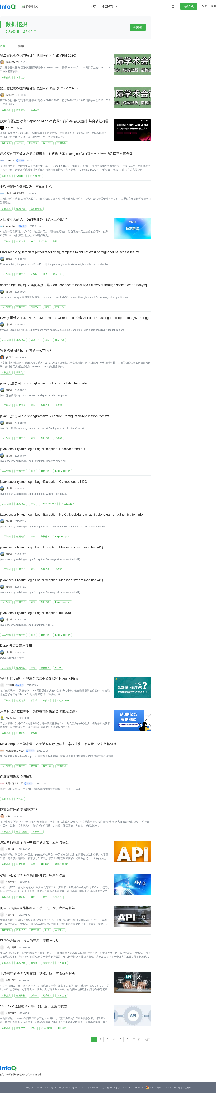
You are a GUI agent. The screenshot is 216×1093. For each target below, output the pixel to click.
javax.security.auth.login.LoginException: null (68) (35, 613)
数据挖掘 (6, 77)
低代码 (34, 700)
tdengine (20, 176)
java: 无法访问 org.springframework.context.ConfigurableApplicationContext (54, 416)
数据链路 (47, 143)
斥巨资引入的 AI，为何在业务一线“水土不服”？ (34, 219)
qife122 (9, 357)
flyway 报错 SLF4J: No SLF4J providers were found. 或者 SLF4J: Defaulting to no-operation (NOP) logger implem (81, 318)
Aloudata (10, 127)
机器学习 (35, 307)
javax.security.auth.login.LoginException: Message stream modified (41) (51, 547)
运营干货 (47, 962)
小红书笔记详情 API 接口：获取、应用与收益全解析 (37, 974)
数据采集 (20, 733)
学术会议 (20, 77)
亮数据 (34, 733)
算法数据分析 (67, 503)
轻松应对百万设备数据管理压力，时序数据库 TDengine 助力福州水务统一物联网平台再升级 (66, 154)
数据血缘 (33, 143)
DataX (58, 667)
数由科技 (10, 685)
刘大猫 (9, 259)
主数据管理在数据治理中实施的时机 (26, 187)
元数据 (19, 143)
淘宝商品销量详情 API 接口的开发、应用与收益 (34, 842)
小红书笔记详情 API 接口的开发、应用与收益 (32, 875)
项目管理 (20, 110)
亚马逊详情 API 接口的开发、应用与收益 (29, 941)
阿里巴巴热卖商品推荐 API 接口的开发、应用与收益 (37, 908)
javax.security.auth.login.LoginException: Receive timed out (42, 449)
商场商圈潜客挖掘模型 (16, 777)
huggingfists (63, 700)
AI (32, 241)
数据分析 (43, 241)
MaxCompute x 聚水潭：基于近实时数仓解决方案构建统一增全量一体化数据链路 (58, 744)
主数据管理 (36, 208)
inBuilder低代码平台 (15, 193)
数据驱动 (37, 831)
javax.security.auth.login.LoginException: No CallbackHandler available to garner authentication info (71, 515)
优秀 (8, 816)
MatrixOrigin (11, 226)
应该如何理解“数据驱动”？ (19, 810)
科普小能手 (11, 849)
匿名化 (19, 372)
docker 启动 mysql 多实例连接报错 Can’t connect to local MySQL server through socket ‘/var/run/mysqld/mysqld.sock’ (84, 285)
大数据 (34, 274)
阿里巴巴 (20, 930)
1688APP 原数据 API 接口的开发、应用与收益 (33, 1006)
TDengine (10, 160)
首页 (93, 6)
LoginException (62, 471)
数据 (55, 241)
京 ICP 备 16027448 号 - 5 (130, 1087)
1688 (33, 1028)
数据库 (34, 766)
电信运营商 (46, 1028)
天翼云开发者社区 (14, 783)
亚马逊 (34, 962)
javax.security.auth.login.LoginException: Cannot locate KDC (43, 482)
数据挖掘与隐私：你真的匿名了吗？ (26, 351)
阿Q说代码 (11, 718)
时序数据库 (35, 176)
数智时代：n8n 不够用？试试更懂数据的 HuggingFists (39, 678)
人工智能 (6, 241)
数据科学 (47, 700)
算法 (45, 274)
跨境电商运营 (61, 864)
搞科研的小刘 (12, 62)
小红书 (44, 897)
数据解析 (61, 143)
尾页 (147, 1039)
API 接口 (45, 864)
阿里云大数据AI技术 (15, 750)
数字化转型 (21, 831)
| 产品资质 (186, 1087)
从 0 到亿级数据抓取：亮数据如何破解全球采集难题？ (39, 711)
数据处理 (61, 766)
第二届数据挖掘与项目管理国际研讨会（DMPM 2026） (40, 88)
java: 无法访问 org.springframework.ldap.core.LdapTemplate (43, 383)
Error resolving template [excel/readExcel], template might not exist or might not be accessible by (69, 252)
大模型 (58, 405)
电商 (33, 897)
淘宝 (33, 864)
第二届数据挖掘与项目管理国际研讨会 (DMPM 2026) (38, 55)
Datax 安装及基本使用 (16, 646)
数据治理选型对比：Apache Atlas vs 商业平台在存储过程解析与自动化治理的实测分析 (62, 121)
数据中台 (20, 208)
